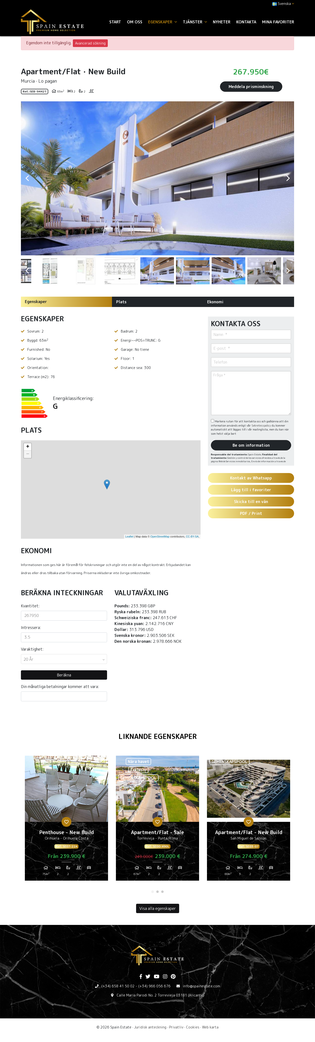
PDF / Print (251, 513)
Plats (121, 302)
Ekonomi (215, 302)
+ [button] (27, 447)
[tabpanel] (66, 820)
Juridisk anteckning (150, 1027)
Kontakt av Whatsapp (251, 478)
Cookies (192, 1027)
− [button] (27, 454)
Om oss (134, 22)
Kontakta (246, 22)
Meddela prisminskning (251, 86)
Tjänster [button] (195, 22)
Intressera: (31, 627)
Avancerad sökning (90, 43)
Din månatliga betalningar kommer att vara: (60, 686)
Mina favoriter (278, 22)
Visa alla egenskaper (157, 908)
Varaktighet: (32, 649)
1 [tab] (152, 891)
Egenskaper (36, 301)
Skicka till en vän (251, 501)
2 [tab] (157, 891)
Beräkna (64, 675)
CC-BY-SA (192, 536)
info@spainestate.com (201, 986)
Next (288, 178)
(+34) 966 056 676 (154, 986)
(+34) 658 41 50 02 (118, 986)
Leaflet (129, 536)
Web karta (210, 1027)
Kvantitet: (30, 606)
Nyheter (221, 22)
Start (115, 22)
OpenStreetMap (160, 536)
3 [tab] (162, 891)
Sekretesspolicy (262, 426)
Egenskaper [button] (162, 22)
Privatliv (176, 1027)
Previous (27, 178)
